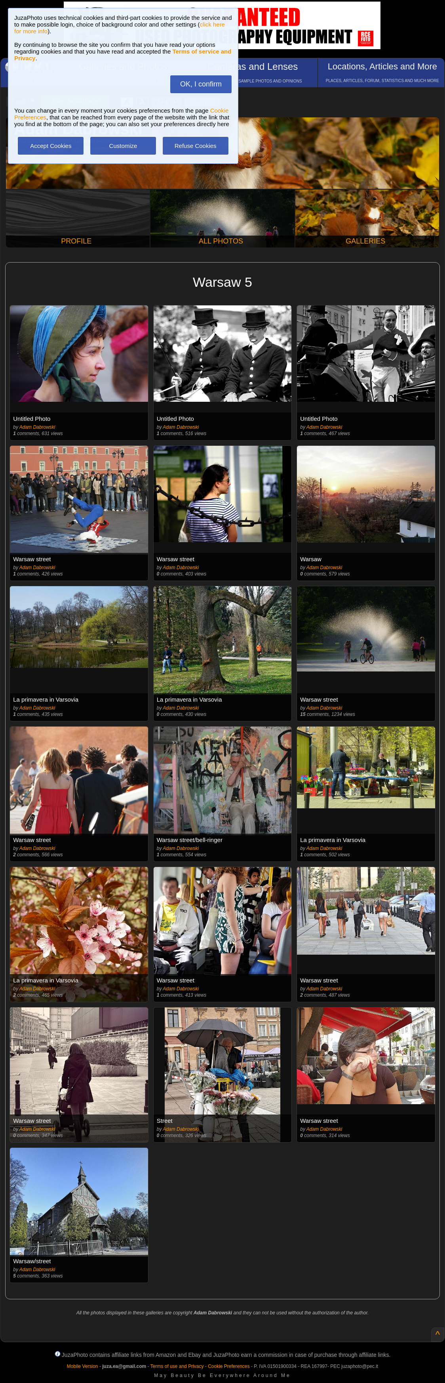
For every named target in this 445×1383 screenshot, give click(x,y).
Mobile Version (82, 1366)
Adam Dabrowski (37, 427)
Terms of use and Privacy (177, 1366)
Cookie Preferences (228, 1366)
